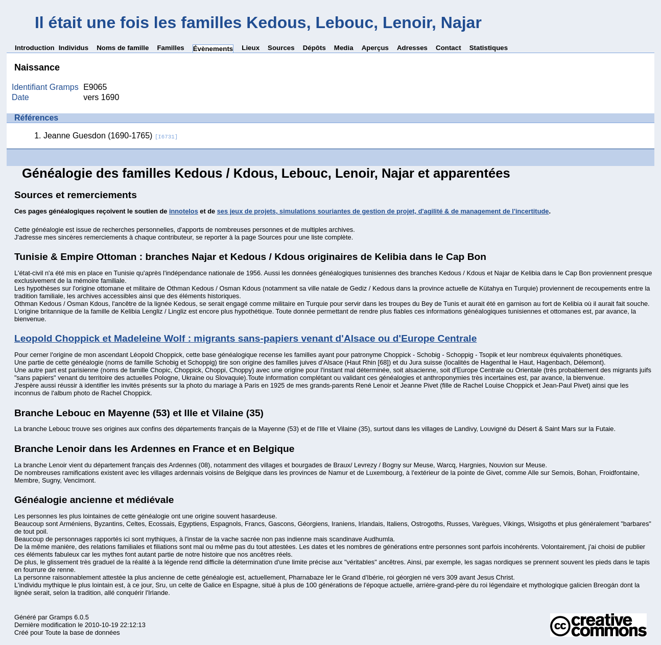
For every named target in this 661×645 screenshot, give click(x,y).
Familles (170, 48)
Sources (281, 48)
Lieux (250, 48)
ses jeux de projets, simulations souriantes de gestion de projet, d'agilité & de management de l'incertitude (383, 211)
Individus (74, 48)
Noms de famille (123, 48)
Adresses (412, 48)
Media (343, 48)
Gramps (61, 617)
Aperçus (375, 48)
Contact (448, 48)
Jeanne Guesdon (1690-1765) (110, 135)
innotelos (183, 211)
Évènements (213, 49)
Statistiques (488, 48)
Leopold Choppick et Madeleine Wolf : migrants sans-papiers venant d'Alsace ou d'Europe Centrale (245, 338)
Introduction (35, 48)
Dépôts (314, 48)
